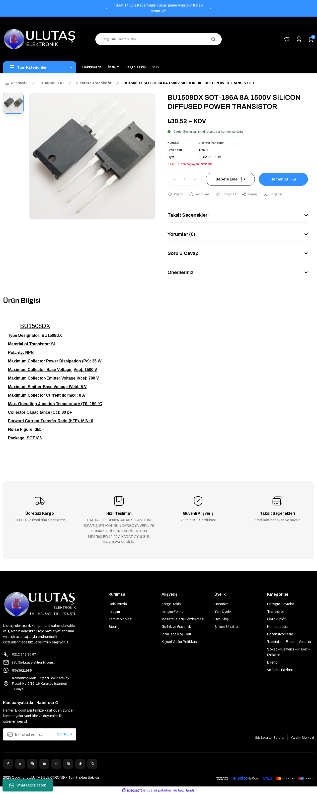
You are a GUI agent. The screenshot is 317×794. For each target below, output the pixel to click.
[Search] (158, 39)
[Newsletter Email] (39, 735)
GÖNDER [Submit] (64, 734)
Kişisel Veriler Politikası (180, 641)
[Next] (210, 8)
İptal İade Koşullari (176, 634)
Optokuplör (276, 619)
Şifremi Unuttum (227, 626)
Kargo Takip (171, 604)
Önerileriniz (181, 272)
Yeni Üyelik (222, 611)
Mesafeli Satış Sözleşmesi (183, 619)
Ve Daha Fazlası (280, 670)
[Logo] (39, 39)
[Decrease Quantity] (172, 178)
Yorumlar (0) (182, 234)
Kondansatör (277, 626)
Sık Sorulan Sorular (269, 737)
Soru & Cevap (183, 253)
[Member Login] (299, 39)
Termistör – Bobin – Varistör (289, 641)
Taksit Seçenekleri (189, 215)
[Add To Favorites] (175, 194)
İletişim (114, 611)
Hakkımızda (118, 604)
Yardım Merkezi (120, 619)
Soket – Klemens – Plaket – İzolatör (288, 652)
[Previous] (107, 8)
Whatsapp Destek (27, 785)
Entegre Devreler (280, 604)
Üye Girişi (221, 619)
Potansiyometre (280, 634)
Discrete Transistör (211, 143)
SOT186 (34, 438)
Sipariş (114, 626)
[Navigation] (39, 67)
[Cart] (311, 39)
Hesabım (221, 604)
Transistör (275, 611)
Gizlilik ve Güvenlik (176, 626)
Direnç (272, 662)
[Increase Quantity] (197, 178)
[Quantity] (185, 178)
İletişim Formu (173, 611)
